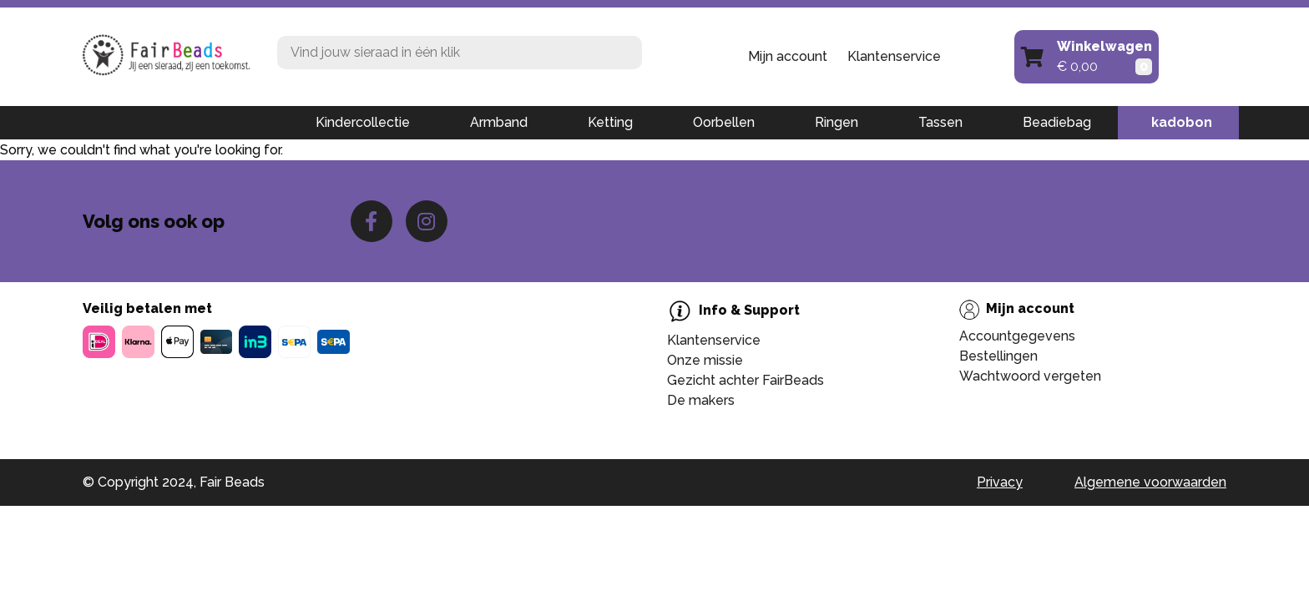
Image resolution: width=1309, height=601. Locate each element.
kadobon (1181, 122)
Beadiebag (1057, 122)
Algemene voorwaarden (1150, 482)
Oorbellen (724, 122)
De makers (701, 400)
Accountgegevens (1017, 336)
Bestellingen (998, 356)
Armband (499, 122)
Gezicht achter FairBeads (745, 380)
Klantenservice (894, 56)
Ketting (610, 122)
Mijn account (787, 56)
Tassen (940, 122)
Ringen (836, 122)
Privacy (1000, 482)
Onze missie (705, 360)
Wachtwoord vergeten (1030, 376)
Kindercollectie (363, 122)
